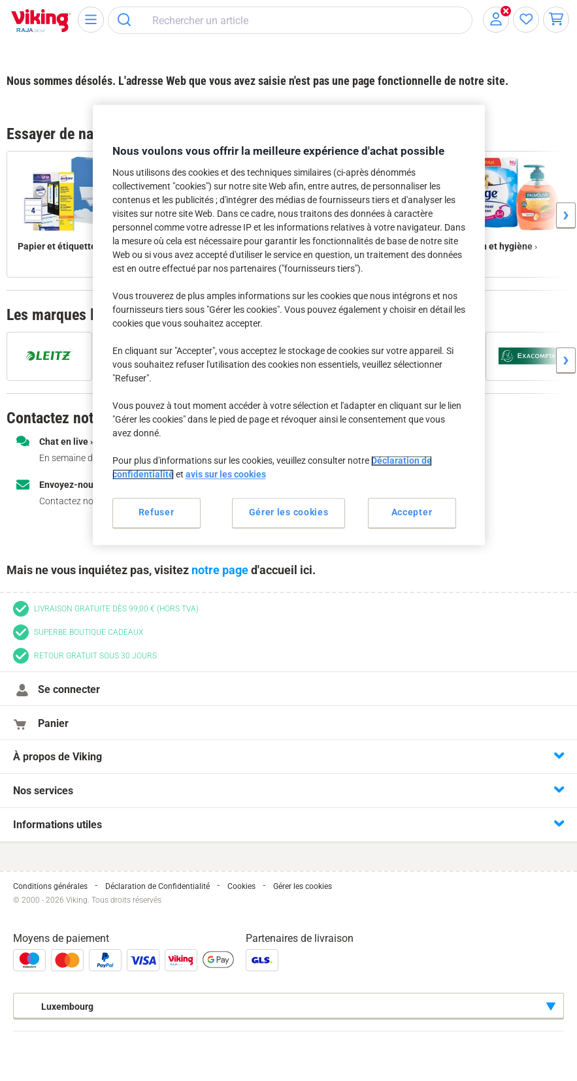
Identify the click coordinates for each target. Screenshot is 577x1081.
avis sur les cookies (226, 475)
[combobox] (290, 20)
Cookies (241, 886)
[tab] (288, 756)
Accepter (412, 513)
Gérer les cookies (302, 886)
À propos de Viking (57, 756)
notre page (219, 570)
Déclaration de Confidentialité (157, 886)
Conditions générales (50, 886)
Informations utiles (57, 824)
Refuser (156, 513)
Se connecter (65, 689)
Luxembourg (57, 1006)
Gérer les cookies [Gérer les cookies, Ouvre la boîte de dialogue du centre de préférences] (289, 513)
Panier (50, 723)
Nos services (43, 790)
